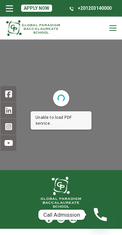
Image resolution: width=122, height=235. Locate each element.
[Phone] (100, 214)
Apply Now (36, 8)
